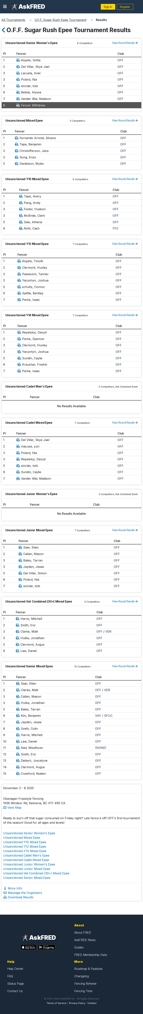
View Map (12, 807)
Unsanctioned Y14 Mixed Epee (24, 851)
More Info (12, 888)
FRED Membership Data (90, 955)
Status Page (15, 983)
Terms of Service (56, 1003)
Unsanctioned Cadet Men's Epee (26, 855)
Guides (79, 947)
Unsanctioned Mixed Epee (21, 837)
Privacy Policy (77, 1003)
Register (125, 6)
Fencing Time (83, 991)
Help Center (15, 969)
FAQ (10, 976)
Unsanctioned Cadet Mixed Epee (26, 860)
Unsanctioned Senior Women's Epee (29, 833)
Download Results (18, 897)
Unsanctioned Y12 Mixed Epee (24, 846)
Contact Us (15, 991)
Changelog (81, 976)
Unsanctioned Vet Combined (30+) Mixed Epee (36, 873)
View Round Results (125, 42)
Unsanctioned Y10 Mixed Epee (24, 842)
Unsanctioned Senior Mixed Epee (26, 878)
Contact (92, 1003)
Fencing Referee (85, 983)
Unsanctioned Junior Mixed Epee (26, 869)
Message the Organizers (22, 893)
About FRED (82, 932)
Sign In (108, 6)
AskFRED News (85, 940)
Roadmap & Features (88, 969)
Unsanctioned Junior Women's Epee (29, 864)
